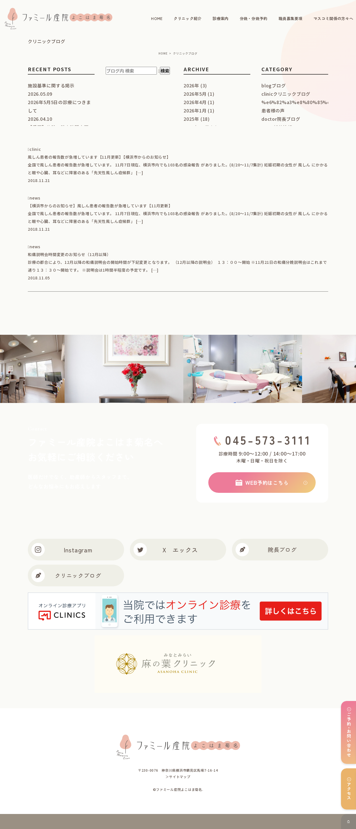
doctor (280, 118)
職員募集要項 (291, 18)
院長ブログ (266, 549)
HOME (156, 18)
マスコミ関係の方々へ (333, 18)
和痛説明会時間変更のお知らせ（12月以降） (69, 254)
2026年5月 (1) (199, 93)
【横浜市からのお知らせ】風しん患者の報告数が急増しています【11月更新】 (100, 205)
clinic (35, 149)
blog (273, 85)
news (34, 198)
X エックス (166, 549)
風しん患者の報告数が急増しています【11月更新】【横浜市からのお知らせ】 (99, 157)
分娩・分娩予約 (254, 18)
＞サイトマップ (177, 776)
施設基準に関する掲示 (51, 85)
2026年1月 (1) (199, 110)
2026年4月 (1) (199, 102)
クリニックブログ (66, 575)
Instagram (61, 549)
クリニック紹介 (187, 18)
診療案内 (220, 18)
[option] (148, 369)
